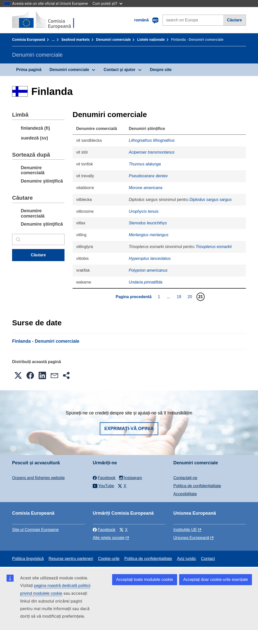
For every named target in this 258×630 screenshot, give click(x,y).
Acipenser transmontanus (151, 152)
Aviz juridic (186, 558)
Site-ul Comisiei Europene (35, 530)
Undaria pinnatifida (145, 282)
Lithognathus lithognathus (152, 140)
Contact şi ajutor (119, 69)
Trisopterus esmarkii (214, 246)
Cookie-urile (108, 558)
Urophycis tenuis (143, 211)
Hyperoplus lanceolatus (150, 258)
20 (190, 296)
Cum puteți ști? (107, 3)
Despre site (161, 69)
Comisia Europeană (28, 40)
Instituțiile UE (185, 530)
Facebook (104, 530)
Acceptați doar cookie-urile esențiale (215, 579)
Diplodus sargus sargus (210, 199)
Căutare (234, 20)
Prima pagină (28, 69)
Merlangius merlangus (148, 235)
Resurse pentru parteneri (71, 558)
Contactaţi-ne (185, 478)
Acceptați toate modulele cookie (144, 579)
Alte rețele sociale (108, 538)
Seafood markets (75, 40)
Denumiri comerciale (113, 40)
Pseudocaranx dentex (148, 176)
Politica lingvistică (28, 558)
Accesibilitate (185, 494)
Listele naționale (151, 40)
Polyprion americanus (148, 270)
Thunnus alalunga (145, 164)
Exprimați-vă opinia (129, 428)
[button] (18, 375)
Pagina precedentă (133, 297)
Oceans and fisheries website (38, 478)
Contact (208, 558)
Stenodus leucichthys (148, 223)
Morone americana (145, 188)
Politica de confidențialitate (197, 486)
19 (179, 296)
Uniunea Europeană (191, 538)
